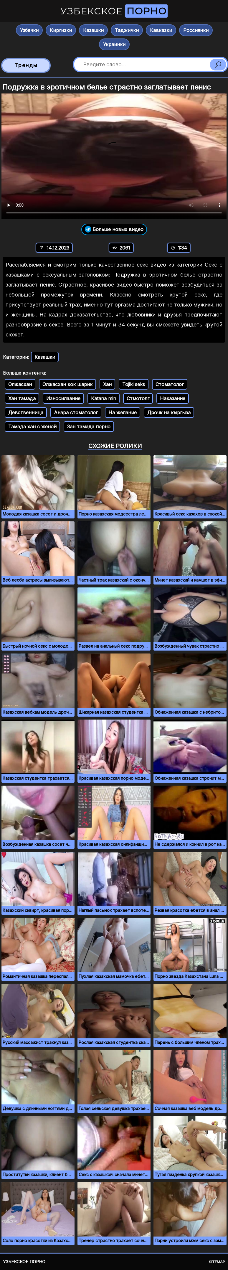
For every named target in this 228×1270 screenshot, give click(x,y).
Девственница (25, 412)
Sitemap (217, 1261)
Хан (107, 384)
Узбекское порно (24, 1261)
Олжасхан (20, 384)
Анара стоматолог (76, 412)
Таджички (127, 30)
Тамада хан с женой (32, 426)
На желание (122, 412)
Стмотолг (138, 398)
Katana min (103, 398)
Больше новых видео (114, 229)
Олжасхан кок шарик (67, 384)
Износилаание (63, 398)
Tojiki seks (133, 384)
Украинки (114, 44)
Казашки (93, 30)
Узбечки (29, 30)
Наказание (172, 398)
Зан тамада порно (88, 426)
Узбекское (114, 11)
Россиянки (196, 30)
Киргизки (61, 30)
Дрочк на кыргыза (169, 412)
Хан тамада (22, 398)
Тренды (26, 65)
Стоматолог (170, 384)
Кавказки (161, 30)
